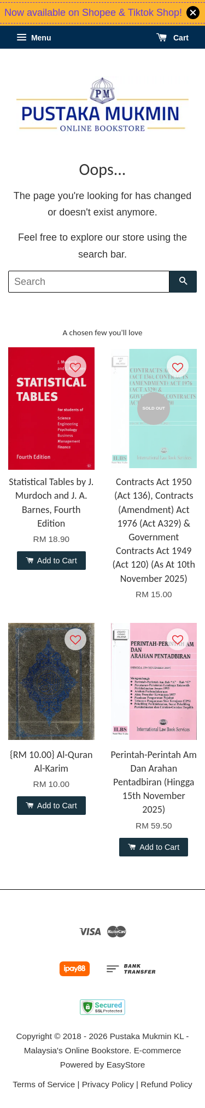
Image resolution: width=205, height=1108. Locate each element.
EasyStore (126, 1064)
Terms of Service (44, 1084)
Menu (33, 38)
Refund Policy (166, 1084)
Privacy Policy (108, 1084)
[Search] (88, 282)
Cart (172, 38)
